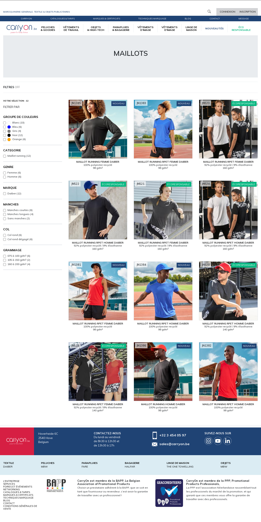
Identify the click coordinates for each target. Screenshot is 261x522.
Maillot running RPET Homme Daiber (97, 242)
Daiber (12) (14, 193)
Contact (215, 18)
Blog (6, 500)
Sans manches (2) (18, 218)
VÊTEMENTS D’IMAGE (145, 29)
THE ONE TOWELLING (180, 466)
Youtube (218, 441)
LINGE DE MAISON (191, 29)
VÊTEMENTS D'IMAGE (169, 29)
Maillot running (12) (19, 155)
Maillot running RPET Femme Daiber (163, 161)
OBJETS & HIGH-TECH (95, 29)
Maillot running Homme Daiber (163, 404)
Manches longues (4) (20, 214)
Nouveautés (214, 28)
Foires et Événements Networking (17, 488)
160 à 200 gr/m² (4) (18, 264)
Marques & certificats (106, 18)
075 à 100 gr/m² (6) (18, 255)
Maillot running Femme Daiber (97, 161)
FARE (85, 466)
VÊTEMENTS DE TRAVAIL (71, 29)
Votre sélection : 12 (15, 100)
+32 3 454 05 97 (172, 435)
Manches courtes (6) (20, 210)
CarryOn (26, 18)
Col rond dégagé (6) (20, 239)
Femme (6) (14, 172)
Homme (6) (14, 176)
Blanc (15, 123)
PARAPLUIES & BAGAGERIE (120, 29)
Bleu (14, 127)
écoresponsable (241, 29)
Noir (15, 135)
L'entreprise (11, 481)
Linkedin (227, 441)
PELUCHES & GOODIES (48, 29)
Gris (14, 131)
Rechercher (209, 11)
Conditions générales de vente (20, 507)
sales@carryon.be (174, 444)
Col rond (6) (14, 235)
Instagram (208, 441)
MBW (44, 466)
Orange (16, 139)
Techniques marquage (152, 18)
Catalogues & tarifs (62, 18)
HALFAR (130, 466)
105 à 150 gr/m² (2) (18, 259)
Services (9, 483)
